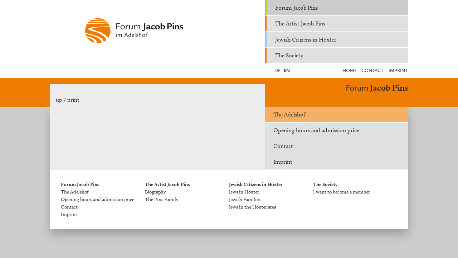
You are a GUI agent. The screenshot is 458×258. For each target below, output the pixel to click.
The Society (289, 55)
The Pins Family (161, 199)
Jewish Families (244, 199)
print (73, 99)
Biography (155, 192)
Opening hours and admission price (316, 130)
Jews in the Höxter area (252, 207)
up (59, 99)
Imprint (398, 70)
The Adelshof (289, 114)
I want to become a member (341, 192)
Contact (372, 70)
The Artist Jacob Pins (300, 23)
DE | (278, 70)
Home (349, 70)
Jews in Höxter (244, 192)
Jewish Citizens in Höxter (305, 39)
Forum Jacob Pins (296, 7)
